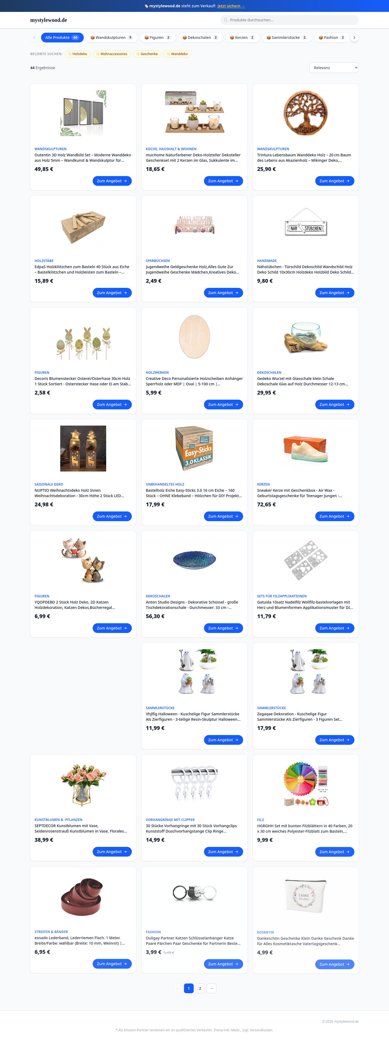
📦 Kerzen (243, 37)
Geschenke (147, 54)
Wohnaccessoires (111, 54)
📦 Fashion (332, 37)
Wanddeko (177, 54)
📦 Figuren (158, 37)
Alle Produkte (62, 37)
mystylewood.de (48, 20)
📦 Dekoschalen (200, 37)
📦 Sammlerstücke (287, 37)
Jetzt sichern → (231, 5)
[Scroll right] (354, 37)
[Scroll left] (34, 37)
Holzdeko (77, 54)
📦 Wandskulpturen (111, 37)
